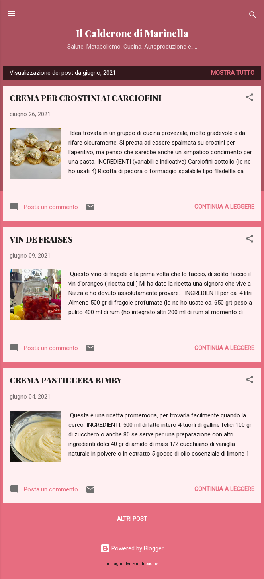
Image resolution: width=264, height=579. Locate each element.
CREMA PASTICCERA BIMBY (66, 380)
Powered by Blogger (132, 548)
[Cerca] (253, 16)
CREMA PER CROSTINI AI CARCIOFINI (86, 97)
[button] (249, 98)
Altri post (132, 519)
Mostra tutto (232, 72)
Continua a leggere (224, 206)
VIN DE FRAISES (41, 239)
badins (151, 563)
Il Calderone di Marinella (132, 33)
